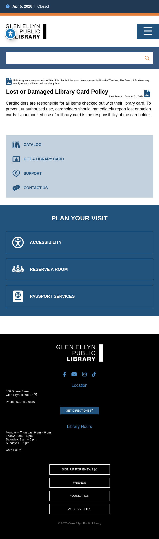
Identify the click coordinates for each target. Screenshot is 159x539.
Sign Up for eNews (79, 469)
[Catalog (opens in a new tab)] (79, 145)
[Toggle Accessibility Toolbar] (10, 33)
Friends (79, 482)
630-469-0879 (25, 401)
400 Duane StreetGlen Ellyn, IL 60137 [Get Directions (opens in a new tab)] (21, 393)
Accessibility (79, 509)
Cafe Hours (13, 450)
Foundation (79, 495)
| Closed (27, 6)
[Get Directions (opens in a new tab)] (79, 410)
